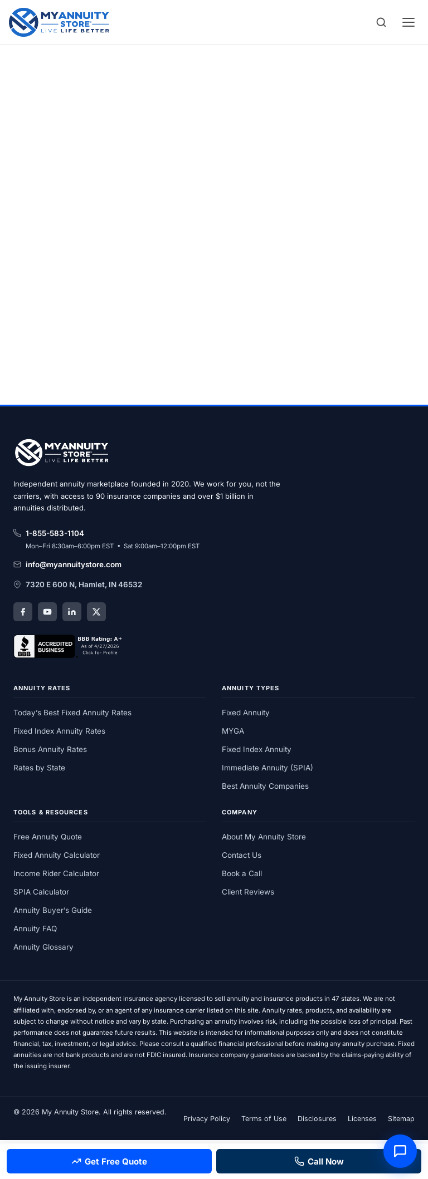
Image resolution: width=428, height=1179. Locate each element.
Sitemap (401, 1118)
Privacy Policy (206, 1118)
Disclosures (317, 1118)
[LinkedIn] (71, 611)
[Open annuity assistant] (400, 1151)
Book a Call (242, 873)
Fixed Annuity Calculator (56, 855)
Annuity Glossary (43, 946)
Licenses (362, 1118)
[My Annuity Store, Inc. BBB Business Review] (69, 646)
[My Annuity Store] (59, 22)
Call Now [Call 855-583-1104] (319, 1161)
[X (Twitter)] (96, 611)
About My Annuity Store (264, 836)
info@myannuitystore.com (67, 564)
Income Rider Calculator (56, 873)
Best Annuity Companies (265, 786)
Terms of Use (263, 1118)
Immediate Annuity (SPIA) (267, 767)
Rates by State (39, 767)
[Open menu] (408, 22)
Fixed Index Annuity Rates (59, 730)
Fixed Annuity (246, 712)
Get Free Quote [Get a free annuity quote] (109, 1161)
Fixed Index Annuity (256, 749)
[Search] (381, 22)
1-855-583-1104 (48, 533)
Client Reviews (248, 891)
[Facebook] (22, 611)
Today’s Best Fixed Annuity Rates (72, 712)
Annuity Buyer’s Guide (52, 910)
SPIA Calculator (41, 891)
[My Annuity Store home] (63, 454)
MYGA (233, 730)
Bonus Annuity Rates (50, 749)
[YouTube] (47, 611)
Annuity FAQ (35, 928)
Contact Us (241, 855)
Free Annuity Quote (47, 836)
